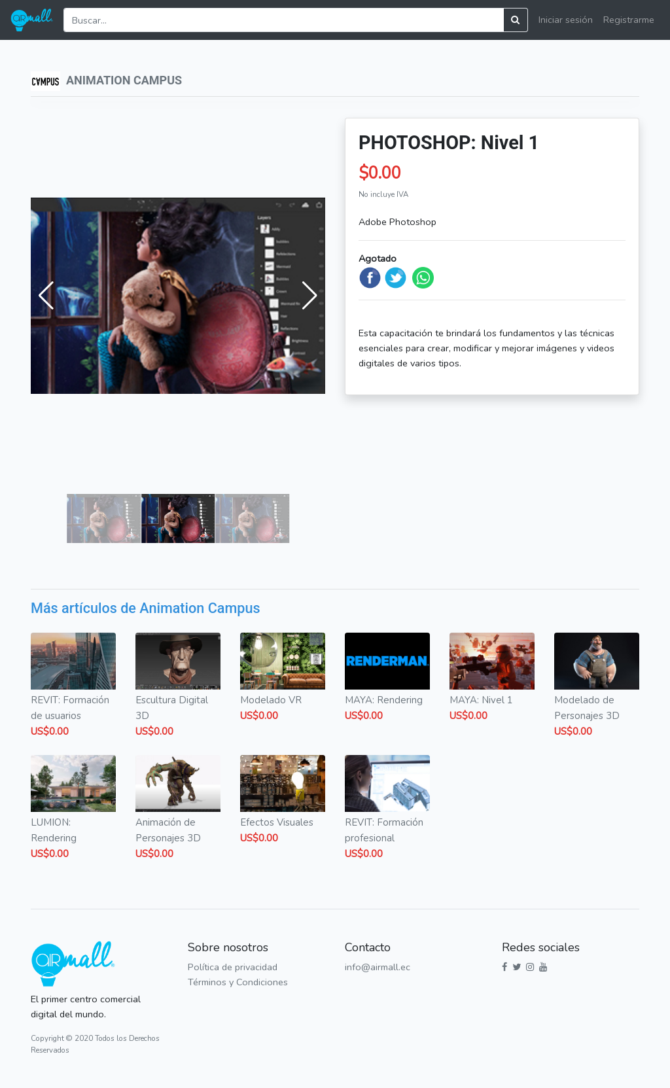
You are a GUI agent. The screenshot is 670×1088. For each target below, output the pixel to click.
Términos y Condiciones (238, 982)
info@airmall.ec (377, 967)
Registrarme (628, 19)
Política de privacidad (232, 967)
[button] (46, 295)
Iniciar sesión (565, 19)
